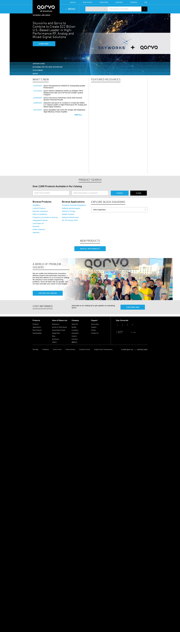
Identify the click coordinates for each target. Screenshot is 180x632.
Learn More (43, 44)
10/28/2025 (37, 98)
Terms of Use (57, 349)
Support (119, 2)
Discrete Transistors (40, 211)
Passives (36, 226)
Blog (53, 336)
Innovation (75, 333)
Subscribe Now (132, 307)
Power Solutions (39, 229)
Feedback (45, 349)
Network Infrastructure (70, 217)
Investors (104, 2)
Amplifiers (36, 205)
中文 (145, 2)
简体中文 (74, 342)
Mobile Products (68, 214)
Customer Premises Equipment (74, 205)
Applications (37, 327)
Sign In (73, 2)
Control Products (39, 208)
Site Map (35, 349)
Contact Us (94, 333)
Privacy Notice (70, 349)
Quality (74, 327)
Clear (138, 193)
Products (36, 324)
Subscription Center (58, 330)
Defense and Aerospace (71, 208)
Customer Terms (84, 349)
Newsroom (55, 324)
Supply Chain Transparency (103, 349)
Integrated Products (40, 220)
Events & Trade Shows (59, 327)
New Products (37, 330)
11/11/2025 (37, 91)
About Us (75, 324)
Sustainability (37, 333)
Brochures (55, 339)
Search (120, 193)
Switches (36, 232)
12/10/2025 (37, 86)
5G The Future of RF (70, 220)
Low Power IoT (38, 223)
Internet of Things (68, 211)
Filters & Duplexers (40, 214)
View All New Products (90, 249)
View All (78, 115)
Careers (133, 2)
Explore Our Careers (47, 293)
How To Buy (87, 2)
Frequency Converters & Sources (45, 217)
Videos (54, 342)
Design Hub (56, 333)
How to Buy (95, 324)
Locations (75, 330)
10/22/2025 (37, 110)
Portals (93, 330)
